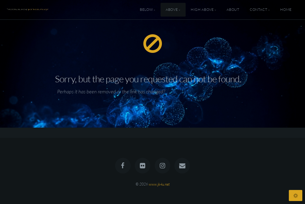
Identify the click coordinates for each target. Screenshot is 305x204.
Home (286, 10)
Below (146, 10)
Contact (258, 10)
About (233, 10)
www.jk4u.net (159, 184)
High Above (202, 10)
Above (172, 10)
